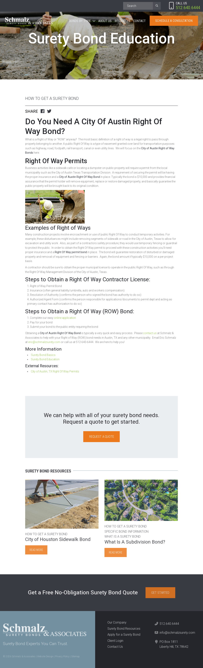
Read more (36, 551)
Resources (122, 21)
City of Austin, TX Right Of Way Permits (55, 371)
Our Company (114, 622)
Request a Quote (101, 437)
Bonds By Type (80, 21)
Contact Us (113, 647)
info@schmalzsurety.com (177, 635)
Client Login (113, 641)
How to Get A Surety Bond (52, 98)
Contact (139, 21)
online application (65, 317)
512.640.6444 (169, 626)
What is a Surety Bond (122, 539)
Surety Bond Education (45, 359)
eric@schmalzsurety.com (44, 342)
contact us (150, 333)
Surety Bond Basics (43, 355)
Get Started (162, 593)
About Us (105, 21)
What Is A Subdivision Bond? (134, 544)
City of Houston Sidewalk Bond (58, 541)
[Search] (138, 6)
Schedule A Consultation (173, 21)
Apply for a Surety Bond (121, 634)
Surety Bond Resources (121, 628)
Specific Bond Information (126, 533)
